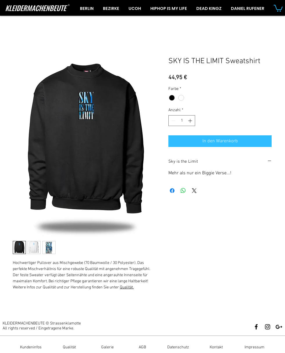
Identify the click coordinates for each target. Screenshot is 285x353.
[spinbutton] (182, 121)
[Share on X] (194, 190)
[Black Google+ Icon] (278, 326)
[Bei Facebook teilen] (172, 190)
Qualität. (127, 287)
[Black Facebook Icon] (256, 326)
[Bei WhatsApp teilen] (183, 190)
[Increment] (190, 121)
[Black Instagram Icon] (267, 326)
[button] (278, 8)
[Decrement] (173, 121)
